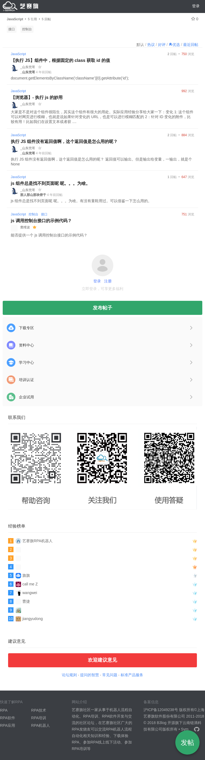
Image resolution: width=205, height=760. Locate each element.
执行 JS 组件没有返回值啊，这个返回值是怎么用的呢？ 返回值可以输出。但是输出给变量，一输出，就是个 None (101, 161)
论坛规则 (69, 675)
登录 (196, 6)
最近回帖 (190, 44)
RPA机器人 (40, 725)
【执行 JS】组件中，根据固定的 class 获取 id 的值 (60, 60)
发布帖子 (102, 308)
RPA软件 (7, 718)
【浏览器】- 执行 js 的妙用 (37, 97)
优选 (174, 44)
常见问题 (109, 675)
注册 (108, 281)
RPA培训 (38, 718)
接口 (11, 29)
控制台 (27, 29)
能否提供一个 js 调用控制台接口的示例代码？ (49, 235)
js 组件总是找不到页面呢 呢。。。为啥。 (50, 183)
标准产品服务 (132, 675)
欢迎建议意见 (102, 660)
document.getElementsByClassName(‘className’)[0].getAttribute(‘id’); (70, 78)
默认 (140, 44)
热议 (151, 44)
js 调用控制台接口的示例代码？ (41, 220)
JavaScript (18, 54)
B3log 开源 (166, 723)
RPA (4, 710)
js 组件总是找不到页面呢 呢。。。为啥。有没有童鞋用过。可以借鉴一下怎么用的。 (81, 201)
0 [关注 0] (194, 19)
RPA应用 (7, 725)
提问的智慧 (89, 675)
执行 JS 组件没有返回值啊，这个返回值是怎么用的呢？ (64, 141)
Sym (185, 729)
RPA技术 (38, 710)
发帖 (187, 742)
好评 (162, 44)
